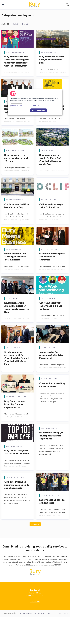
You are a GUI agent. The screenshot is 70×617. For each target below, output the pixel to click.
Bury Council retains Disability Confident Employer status (14, 404)
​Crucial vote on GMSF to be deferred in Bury (16, 206)
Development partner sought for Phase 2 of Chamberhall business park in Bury (50, 160)
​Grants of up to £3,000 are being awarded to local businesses (15, 256)
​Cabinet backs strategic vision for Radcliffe (51, 206)
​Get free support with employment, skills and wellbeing (50, 305)
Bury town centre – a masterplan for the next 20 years (16, 158)
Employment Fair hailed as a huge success (52, 501)
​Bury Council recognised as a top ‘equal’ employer (16, 452)
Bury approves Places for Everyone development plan (51, 59)
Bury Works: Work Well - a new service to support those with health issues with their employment (16, 61)
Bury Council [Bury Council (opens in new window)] (35, 602)
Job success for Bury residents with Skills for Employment (51, 355)
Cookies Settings (16, 105)
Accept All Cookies (38, 110)
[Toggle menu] (3, 4)
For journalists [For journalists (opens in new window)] (40, 613)
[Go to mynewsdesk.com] (9, 613)
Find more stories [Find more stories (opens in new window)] (54, 613)
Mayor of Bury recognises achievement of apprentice (52, 256)
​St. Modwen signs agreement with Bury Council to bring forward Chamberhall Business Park (16, 358)
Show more (35, 524)
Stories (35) (5, 24)
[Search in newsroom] (67, 4)
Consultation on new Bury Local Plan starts (52, 385)
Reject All (36, 105)
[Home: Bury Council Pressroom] (34, 4)
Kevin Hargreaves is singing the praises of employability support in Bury (16, 307)
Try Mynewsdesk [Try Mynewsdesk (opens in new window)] (26, 613)
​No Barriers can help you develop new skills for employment (51, 435)
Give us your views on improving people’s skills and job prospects (16, 484)
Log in (66, 613)
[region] (35, 102)
